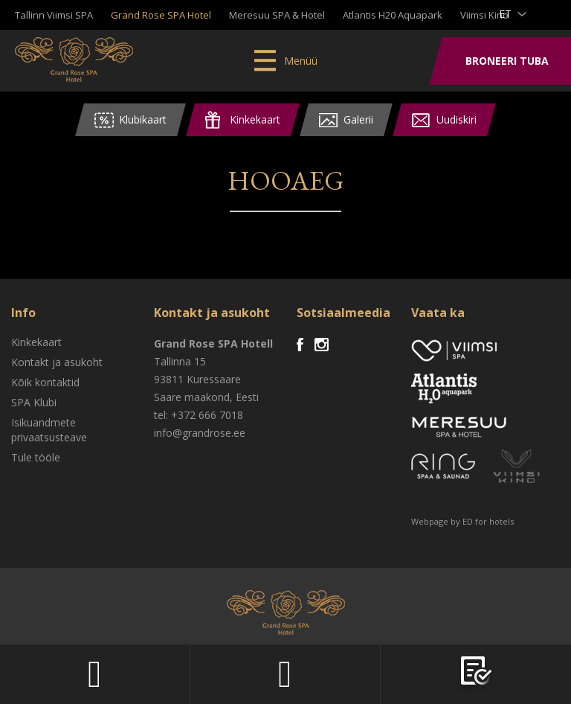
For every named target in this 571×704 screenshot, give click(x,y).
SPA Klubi (34, 402)
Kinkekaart (36, 342)
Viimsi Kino (484, 15)
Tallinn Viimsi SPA (54, 15)
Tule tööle (35, 457)
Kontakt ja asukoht (57, 362)
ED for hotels (488, 521)
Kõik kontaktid (45, 382)
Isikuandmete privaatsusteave (49, 429)
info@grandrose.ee (199, 433)
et (505, 14)
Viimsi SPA (74, 59)
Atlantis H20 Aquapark (392, 15)
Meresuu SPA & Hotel (277, 15)
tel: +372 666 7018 (198, 415)
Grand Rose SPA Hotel (161, 15)
